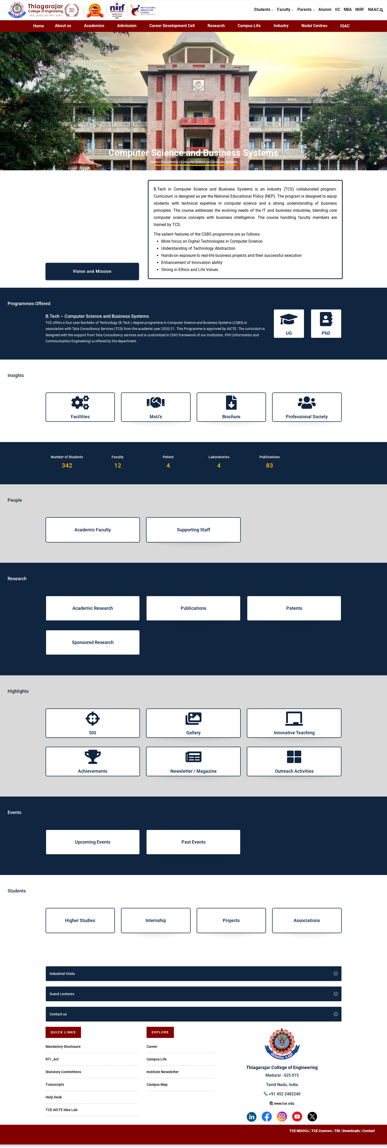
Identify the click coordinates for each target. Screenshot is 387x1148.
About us (63, 29)
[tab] (194, 976)
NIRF (357, 11)
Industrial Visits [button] (62, 977)
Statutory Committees (63, 1075)
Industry (281, 29)
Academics (94, 29)
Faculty (276, 11)
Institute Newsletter (163, 1075)
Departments (169, 165)
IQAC (345, 29)
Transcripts (55, 1088)
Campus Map (157, 1088)
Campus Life (249, 29)
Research (216, 29)
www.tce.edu (282, 1107)
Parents (298, 11)
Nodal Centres (314, 29)
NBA (344, 11)
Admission (126, 29)
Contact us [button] (58, 1017)
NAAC (372, 11)
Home (38, 29)
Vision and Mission (92, 274)
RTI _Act (52, 1062)
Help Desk (54, 1100)
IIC (332, 11)
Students (253, 11)
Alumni (318, 11)
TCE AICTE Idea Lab (61, 1113)
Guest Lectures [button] (62, 997)
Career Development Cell (172, 29)
